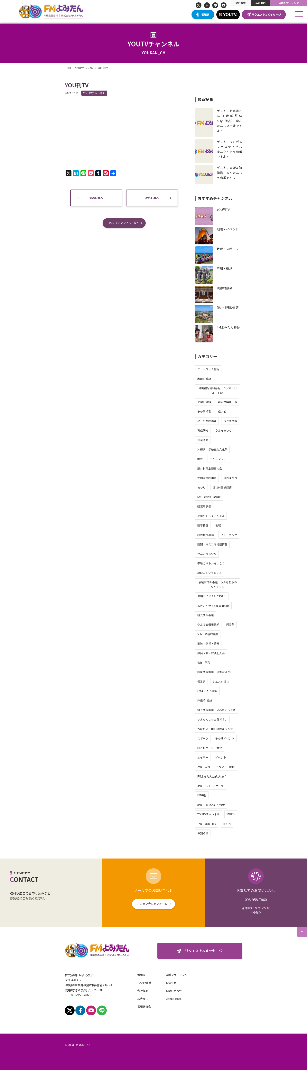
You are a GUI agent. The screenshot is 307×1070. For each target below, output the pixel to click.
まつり (205, 487)
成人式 (225, 411)
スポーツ (206, 738)
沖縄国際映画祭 (210, 478)
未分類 (230, 824)
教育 (203, 459)
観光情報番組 (209, 615)
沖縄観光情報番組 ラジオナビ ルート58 (222, 390)
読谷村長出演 (209, 535)
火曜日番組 (207, 402)
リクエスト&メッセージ (266, 14)
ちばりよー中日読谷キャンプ (218, 729)
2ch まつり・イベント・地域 (219, 767)
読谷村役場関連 (225, 487)
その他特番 (207, 411)
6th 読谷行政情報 (212, 497)
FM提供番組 (208, 700)
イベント (224, 757)
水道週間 (206, 440)
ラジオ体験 (234, 421)
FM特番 (205, 795)
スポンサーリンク (289, 3)
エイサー (206, 757)
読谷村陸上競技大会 (213, 468)
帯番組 (205, 681)
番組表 (205, 14)
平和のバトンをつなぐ (214, 563)
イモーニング (232, 535)
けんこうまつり (210, 554)
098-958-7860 (256, 899)
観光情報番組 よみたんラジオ (220, 710)
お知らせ (206, 833)
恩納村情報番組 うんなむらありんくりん (221, 584)
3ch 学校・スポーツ (214, 786)
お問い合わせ (170, 991)
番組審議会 (141, 1006)
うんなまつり (227, 430)
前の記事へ (96, 202)
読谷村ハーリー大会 (213, 748)
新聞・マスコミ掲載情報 (216, 544)
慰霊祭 (234, 624)
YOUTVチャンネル (91, 93)
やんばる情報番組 (212, 624)
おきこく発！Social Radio (217, 606)
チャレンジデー (222, 459)
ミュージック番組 (212, 369)
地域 (221, 525)
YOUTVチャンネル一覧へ (124, 227)
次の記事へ (152, 202)
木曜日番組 (207, 379)
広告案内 (260, 3)
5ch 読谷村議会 (211, 634)
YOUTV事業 (141, 983)
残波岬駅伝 (207, 506)
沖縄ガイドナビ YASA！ (215, 596)
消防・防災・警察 (212, 643)
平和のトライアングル (214, 516)
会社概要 (241, 3)
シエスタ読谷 (224, 681)
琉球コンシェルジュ (213, 573)
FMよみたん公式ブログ (215, 776)
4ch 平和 (207, 662)
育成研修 (206, 430)
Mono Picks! (170, 999)
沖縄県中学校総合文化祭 (216, 449)
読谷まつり (234, 478)
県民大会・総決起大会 (214, 653)
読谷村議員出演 (231, 402)
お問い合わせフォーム (153, 904)
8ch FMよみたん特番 (214, 805)
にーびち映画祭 (210, 421)
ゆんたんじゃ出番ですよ (216, 719)
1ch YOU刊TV (210, 824)
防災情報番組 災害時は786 (218, 672)
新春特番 (206, 525)
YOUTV (234, 814)
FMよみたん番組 (211, 691)
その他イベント (228, 738)
